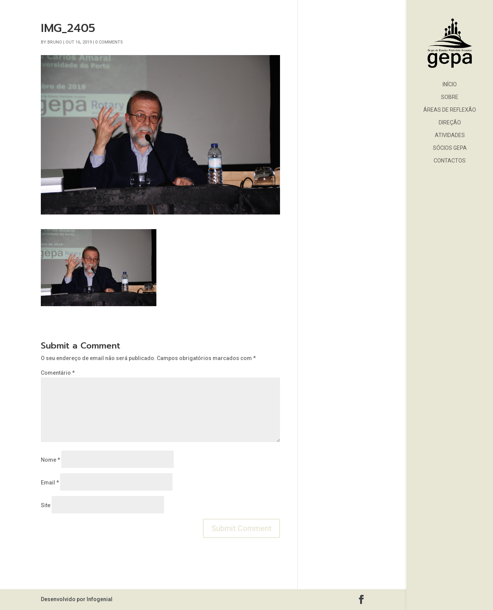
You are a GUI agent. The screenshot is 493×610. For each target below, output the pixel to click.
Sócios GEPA (450, 148)
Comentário (58, 373)
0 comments (109, 42)
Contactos (450, 161)
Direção (450, 123)
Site (45, 505)
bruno (54, 42)
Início (450, 84)
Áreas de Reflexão (449, 110)
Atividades (450, 135)
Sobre (449, 97)
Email (50, 482)
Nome (50, 460)
